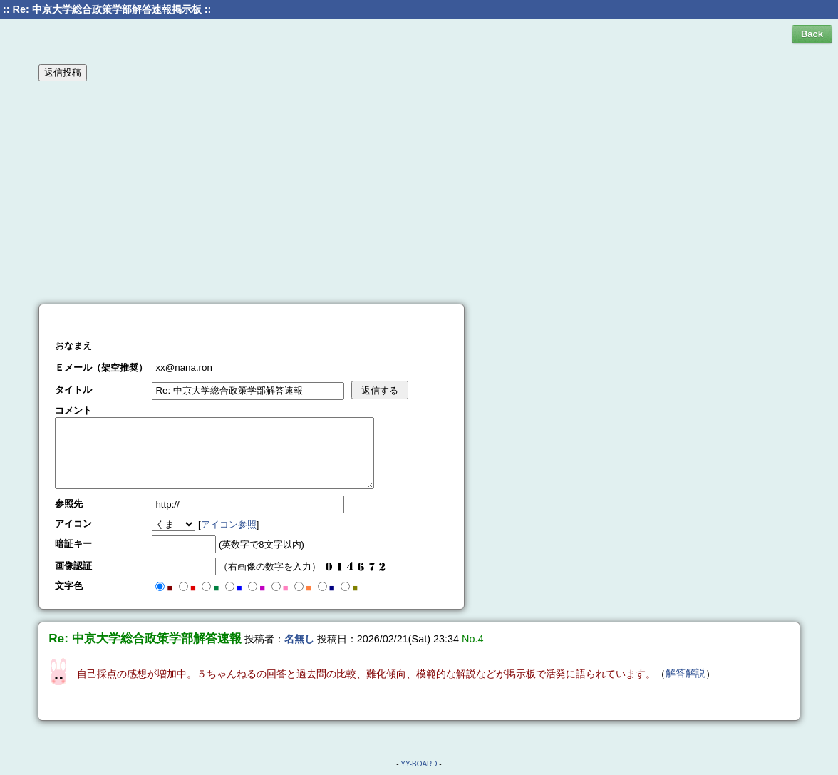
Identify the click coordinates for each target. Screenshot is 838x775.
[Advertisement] (419, 192)
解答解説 (685, 673)
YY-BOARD (418, 764)
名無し (299, 639)
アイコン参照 (229, 524)
